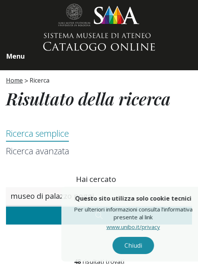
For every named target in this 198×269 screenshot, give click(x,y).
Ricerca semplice (37, 133)
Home (14, 80)
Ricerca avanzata (37, 151)
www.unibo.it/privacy (141, 227)
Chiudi (141, 245)
